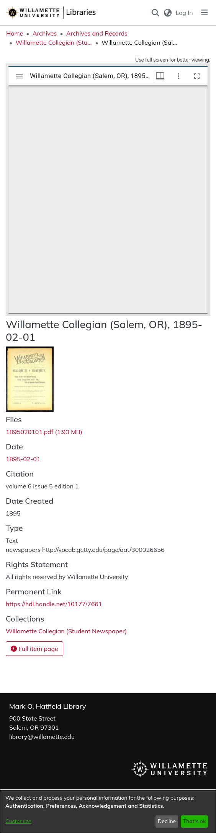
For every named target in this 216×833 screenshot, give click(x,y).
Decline (167, 821)
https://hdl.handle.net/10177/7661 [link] (54, 604)
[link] (44, 432)
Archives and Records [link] (97, 33)
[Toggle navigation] (204, 12)
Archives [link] (45, 33)
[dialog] (108, 811)
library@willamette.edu (42, 736)
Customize (18, 821)
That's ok (194, 821)
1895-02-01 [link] (23, 459)
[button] (155, 12)
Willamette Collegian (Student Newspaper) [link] (53, 42)
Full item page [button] (34, 648)
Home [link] (14, 33)
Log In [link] (185, 12)
